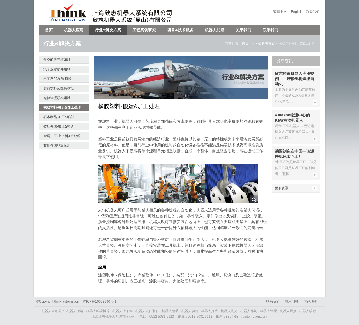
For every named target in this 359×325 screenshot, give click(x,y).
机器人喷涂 (307, 311)
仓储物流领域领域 (56, 98)
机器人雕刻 (248, 311)
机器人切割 (189, 311)
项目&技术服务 (180, 30)
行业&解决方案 (108, 30)
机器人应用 (74, 30)
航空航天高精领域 (56, 60)
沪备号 (99, 301)
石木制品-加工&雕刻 (58, 117)
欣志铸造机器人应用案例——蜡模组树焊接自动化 (294, 78)
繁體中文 (280, 12)
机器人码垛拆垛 (98, 311)
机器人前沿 (214, 30)
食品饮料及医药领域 (58, 88)
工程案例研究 (144, 30)
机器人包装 (170, 311)
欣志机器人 (65, 12)
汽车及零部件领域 (56, 69)
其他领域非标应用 (56, 145)
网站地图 (310, 301)
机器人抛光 (229, 311)
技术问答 (291, 301)
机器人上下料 (122, 311)
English (296, 12)
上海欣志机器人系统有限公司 (136, 12)
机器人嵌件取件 (147, 311)
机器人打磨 (209, 311)
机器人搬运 (74, 311)
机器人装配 (268, 311)
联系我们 (313, 12)
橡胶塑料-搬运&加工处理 (62, 107)
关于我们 (243, 30)
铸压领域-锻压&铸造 (58, 126)
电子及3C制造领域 (57, 79)
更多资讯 (281, 188)
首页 (49, 30)
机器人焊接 (288, 311)
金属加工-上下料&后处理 (61, 136)
